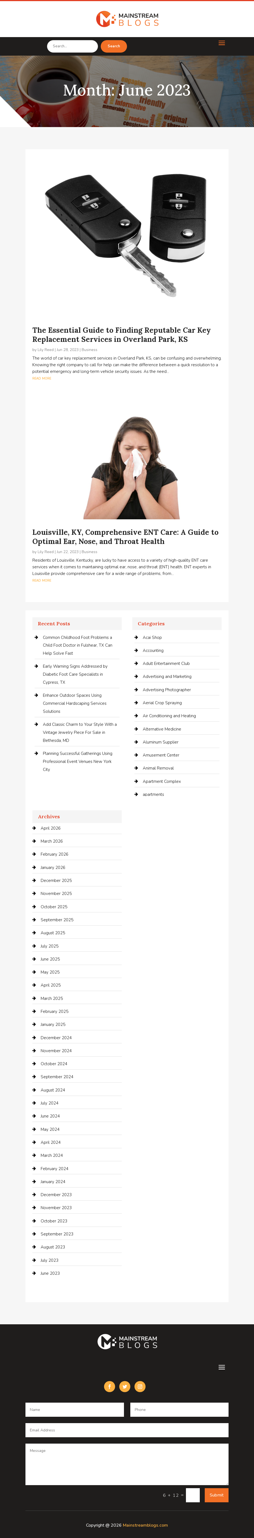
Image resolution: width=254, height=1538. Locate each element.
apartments (153, 794)
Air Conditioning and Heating (169, 716)
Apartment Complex (162, 781)
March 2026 (52, 841)
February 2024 (54, 1168)
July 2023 (49, 1260)
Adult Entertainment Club (166, 663)
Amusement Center (161, 755)
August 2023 (53, 1247)
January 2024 (53, 1182)
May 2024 (50, 1129)
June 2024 (50, 1116)
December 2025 (56, 880)
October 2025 (54, 907)
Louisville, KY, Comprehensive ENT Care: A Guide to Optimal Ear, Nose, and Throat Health (125, 537)
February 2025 (54, 1011)
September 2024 (57, 1077)
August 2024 (53, 1090)
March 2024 (52, 1155)
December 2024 (56, 1038)
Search (114, 46)
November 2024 (56, 1051)
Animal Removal (158, 768)
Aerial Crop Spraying (162, 703)
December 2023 (56, 1195)
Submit (217, 1495)
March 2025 (52, 998)
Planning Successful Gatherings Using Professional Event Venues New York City (77, 761)
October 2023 (54, 1221)
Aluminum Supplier (160, 742)
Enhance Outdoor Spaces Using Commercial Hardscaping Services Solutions (75, 703)
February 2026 (54, 854)
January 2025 (53, 1024)
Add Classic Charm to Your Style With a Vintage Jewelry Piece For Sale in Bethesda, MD (80, 732)
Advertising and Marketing (167, 676)
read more (41, 378)
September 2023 (57, 1234)
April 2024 (51, 1142)
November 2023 (56, 1208)
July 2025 (49, 946)
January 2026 (53, 867)
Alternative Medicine (162, 729)
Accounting (153, 650)
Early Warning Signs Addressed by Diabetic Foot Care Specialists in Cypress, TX (75, 674)
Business (89, 349)
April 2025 (51, 985)
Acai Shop (152, 637)
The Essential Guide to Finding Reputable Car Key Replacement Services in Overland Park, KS (121, 335)
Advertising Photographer (167, 690)
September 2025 (57, 920)
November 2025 (56, 893)
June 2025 (50, 959)
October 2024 (54, 1064)
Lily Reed (46, 349)
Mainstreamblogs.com (145, 1525)
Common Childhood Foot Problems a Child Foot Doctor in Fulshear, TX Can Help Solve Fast (77, 645)
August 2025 (53, 933)
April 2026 (51, 828)
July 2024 (49, 1103)
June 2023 (50, 1273)
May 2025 (50, 972)
